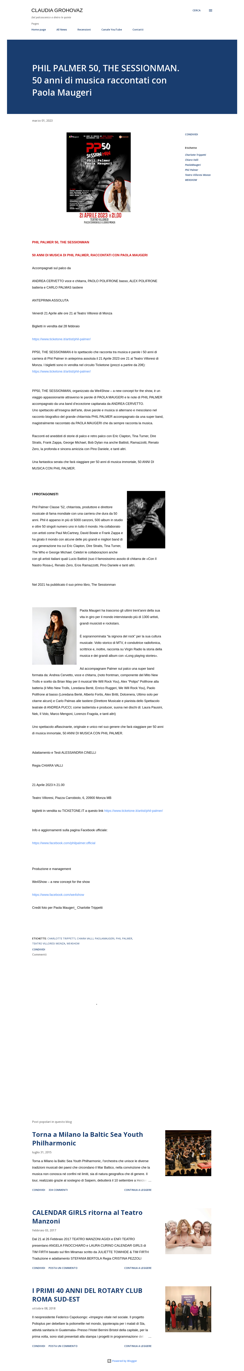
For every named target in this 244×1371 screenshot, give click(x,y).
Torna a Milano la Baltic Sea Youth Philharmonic (87, 1138)
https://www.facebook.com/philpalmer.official (63, 843)
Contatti (138, 29)
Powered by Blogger (122, 1361)
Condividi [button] (191, 134)
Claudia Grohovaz (57, 10)
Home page (38, 29)
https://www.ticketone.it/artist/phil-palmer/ (61, 339)
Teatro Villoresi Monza (198, 175)
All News (61, 29)
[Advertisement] (93, 1075)
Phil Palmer (191, 170)
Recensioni (84, 29)
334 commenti (58, 1190)
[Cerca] (196, 10)
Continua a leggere (138, 1190)
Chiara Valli (191, 160)
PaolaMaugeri (193, 165)
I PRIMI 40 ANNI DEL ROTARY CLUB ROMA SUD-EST (87, 1295)
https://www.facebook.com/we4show (58, 895)
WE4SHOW (191, 180)
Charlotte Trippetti (195, 154)
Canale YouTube (111, 29)
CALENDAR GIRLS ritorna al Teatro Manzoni (87, 1216)
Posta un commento (63, 1268)
